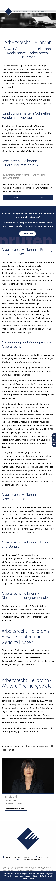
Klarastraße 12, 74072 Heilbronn (18, 857)
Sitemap (25, 878)
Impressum (28, 876)
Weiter (40, 198)
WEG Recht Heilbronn (8, 870)
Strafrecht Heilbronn (8, 867)
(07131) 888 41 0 (44, 857)
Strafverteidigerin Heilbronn (31, 868)
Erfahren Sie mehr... (16, 809)
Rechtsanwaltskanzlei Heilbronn (21, 867)
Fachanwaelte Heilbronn (35, 867)
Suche (31, 878)
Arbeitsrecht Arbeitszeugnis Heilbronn (44, 870)
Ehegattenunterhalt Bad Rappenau (16, 868)
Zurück (15, 198)
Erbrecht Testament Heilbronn (46, 868)
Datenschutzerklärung (42, 876)
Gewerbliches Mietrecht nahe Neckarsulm (24, 870)
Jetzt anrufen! (27, 234)
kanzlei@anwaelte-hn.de (30, 859)
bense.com (19, 876)
